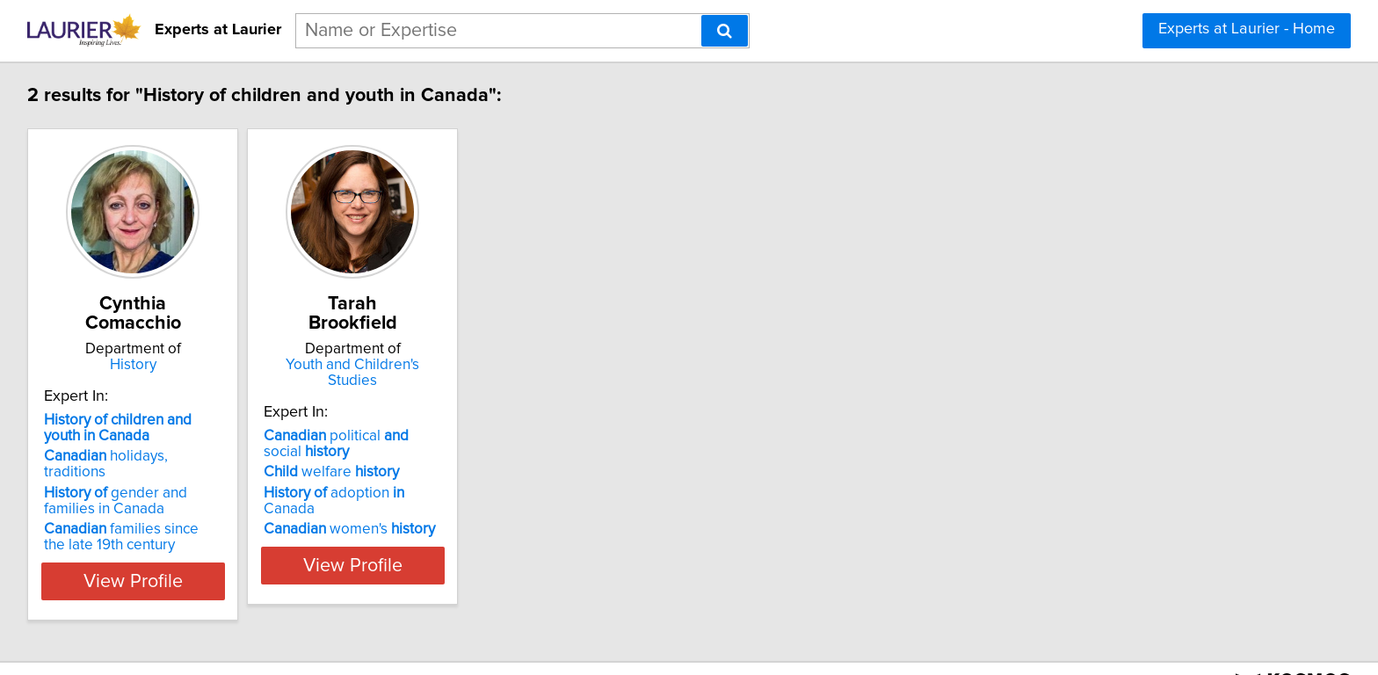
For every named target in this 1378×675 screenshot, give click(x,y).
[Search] (724, 31)
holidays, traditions (141, 437)
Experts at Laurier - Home (1246, 29)
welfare (378, 437)
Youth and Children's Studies (421, 345)
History (157, 345)
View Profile (157, 545)
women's (396, 478)
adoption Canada (407, 458)
